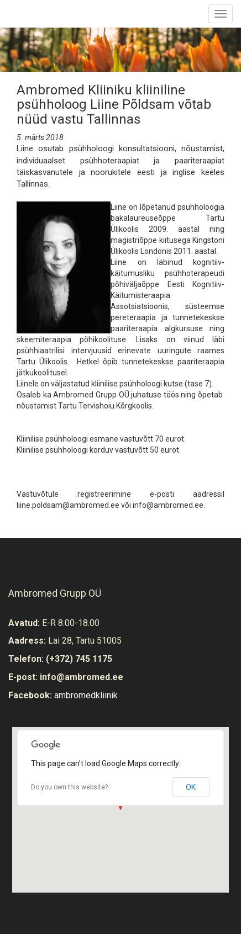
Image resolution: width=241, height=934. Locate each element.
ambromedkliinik (86, 695)
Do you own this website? (69, 787)
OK (191, 787)
